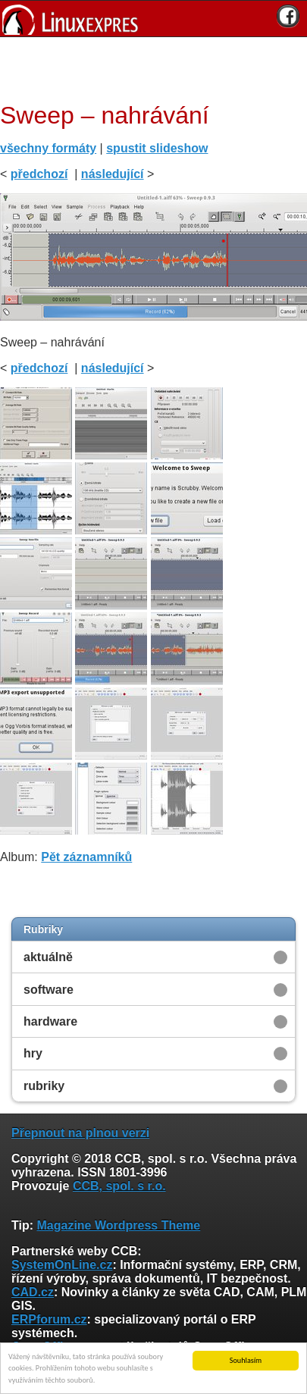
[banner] (153, 18)
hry (32, 1053)
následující (112, 174)
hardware (50, 1021)
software (48, 989)
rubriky (43, 1085)
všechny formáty (48, 148)
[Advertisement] (148, 67)
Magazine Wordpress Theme (118, 1225)
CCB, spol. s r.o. (119, 1185)
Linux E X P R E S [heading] (153, 18)
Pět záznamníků (86, 856)
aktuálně (48, 957)
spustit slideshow (157, 148)
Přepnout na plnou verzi (80, 1132)
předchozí (39, 174)
